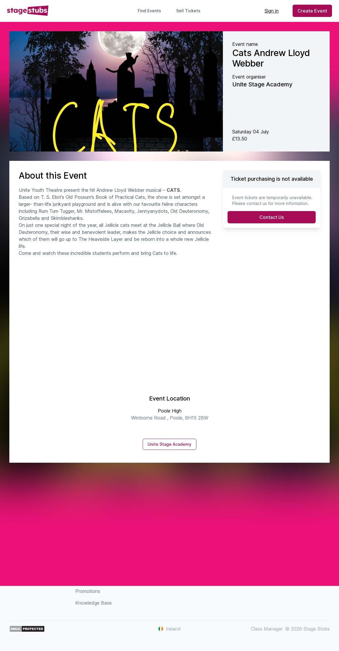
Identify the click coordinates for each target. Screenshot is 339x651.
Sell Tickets (190, 10)
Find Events (149, 10)
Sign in (272, 11)
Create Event (312, 11)
